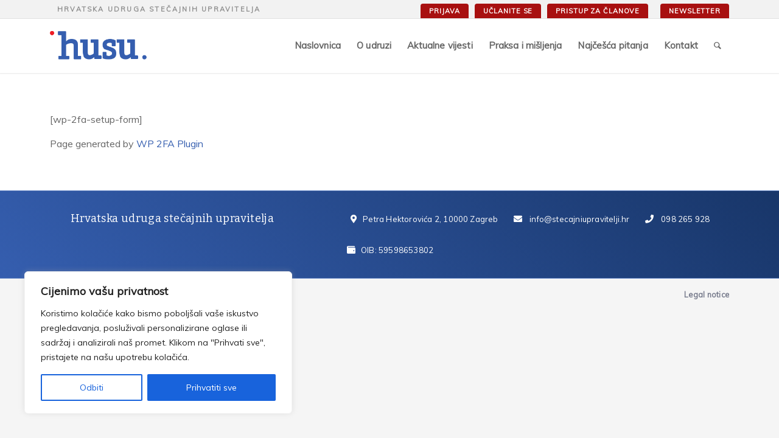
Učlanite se (508, 11)
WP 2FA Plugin (169, 143)
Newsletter (695, 11)
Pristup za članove (598, 11)
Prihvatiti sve (211, 387)
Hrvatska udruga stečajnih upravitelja (158, 9)
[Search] (717, 45)
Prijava (444, 11)
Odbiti (91, 387)
